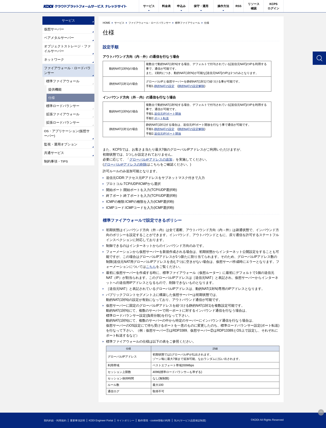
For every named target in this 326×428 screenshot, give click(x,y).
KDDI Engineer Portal (106, 420)
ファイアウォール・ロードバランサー (67, 71)
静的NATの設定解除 (191, 86)
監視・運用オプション (60, 147)
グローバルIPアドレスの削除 (125, 164)
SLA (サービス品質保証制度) (202, 420)
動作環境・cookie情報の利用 (163, 420)
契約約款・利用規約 (56, 420)
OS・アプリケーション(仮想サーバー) (67, 136)
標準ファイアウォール (62, 82)
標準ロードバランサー (62, 108)
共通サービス (54, 156)
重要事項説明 (81, 420)
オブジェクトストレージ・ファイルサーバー (67, 49)
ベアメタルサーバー (59, 38)
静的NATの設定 (164, 86)
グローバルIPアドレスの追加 (150, 159)
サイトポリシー (132, 420)
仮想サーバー (54, 29)
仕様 (51, 99)
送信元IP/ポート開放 (167, 113)
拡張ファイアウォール (62, 116)
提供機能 (55, 91)
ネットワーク (54, 60)
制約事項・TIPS (56, 165)
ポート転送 (161, 118)
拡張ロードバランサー (62, 125)
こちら (151, 266)
